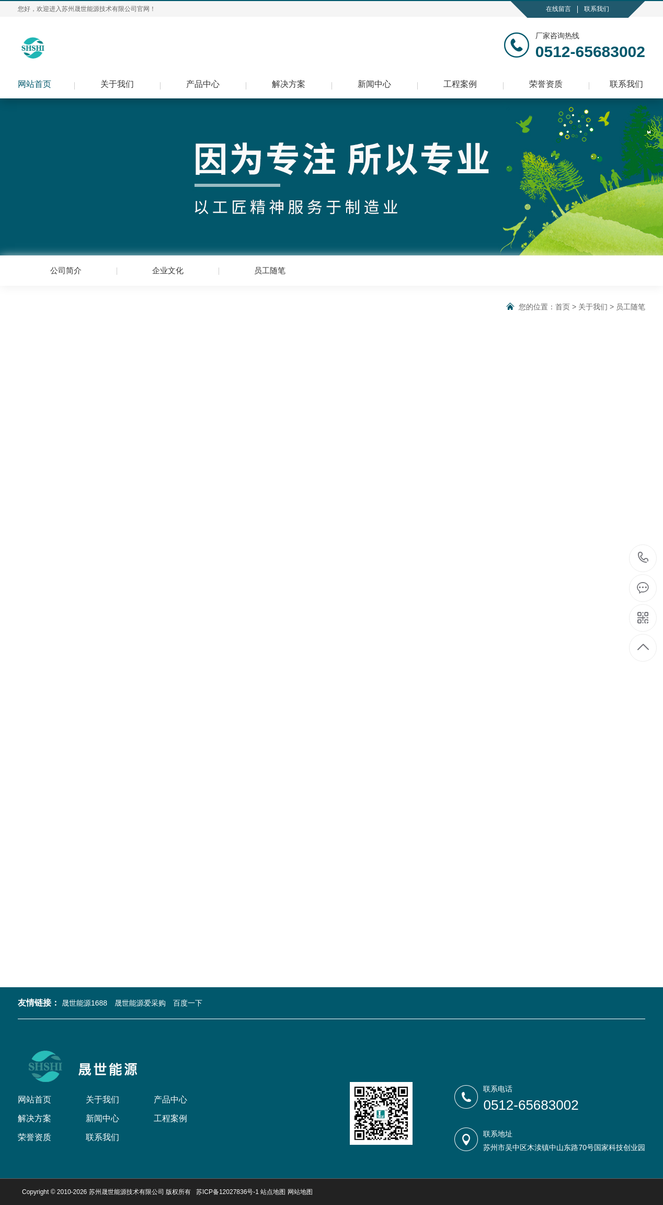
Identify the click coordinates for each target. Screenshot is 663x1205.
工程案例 (460, 84)
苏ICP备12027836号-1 (227, 1192)
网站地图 (300, 1192)
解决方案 (288, 84)
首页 (562, 307)
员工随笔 (269, 270)
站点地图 (272, 1192)
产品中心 (203, 84)
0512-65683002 (643, 558)
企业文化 (168, 270)
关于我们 (117, 84)
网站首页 (34, 84)
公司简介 (66, 270)
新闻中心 (374, 84)
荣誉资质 (546, 84)
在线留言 (558, 9)
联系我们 (596, 9)
